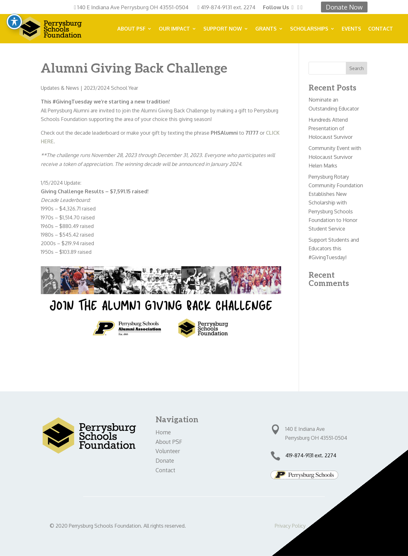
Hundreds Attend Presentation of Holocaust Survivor (331, 128)
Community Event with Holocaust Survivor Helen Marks (335, 156)
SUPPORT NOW (222, 29)
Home (163, 432)
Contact (380, 29)
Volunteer (168, 450)
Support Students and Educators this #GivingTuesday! (334, 248)
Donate (165, 460)
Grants (266, 29)
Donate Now (344, 7)
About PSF (131, 29)
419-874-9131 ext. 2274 (228, 7)
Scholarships (309, 29)
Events (351, 29)
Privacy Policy (290, 526)
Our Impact (174, 29)
